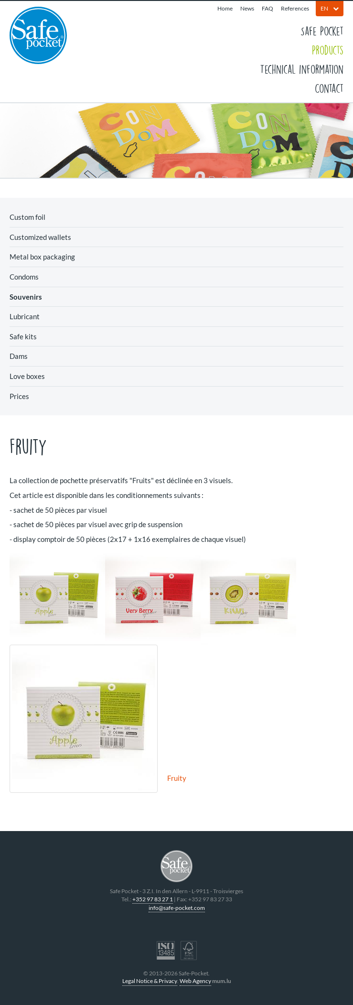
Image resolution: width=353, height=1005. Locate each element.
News (247, 8)
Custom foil (27, 217)
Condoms (24, 276)
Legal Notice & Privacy (149, 980)
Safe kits (23, 336)
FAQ (267, 8)
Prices (19, 396)
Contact (329, 88)
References (295, 8)
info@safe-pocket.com (177, 907)
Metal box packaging (42, 256)
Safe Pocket (321, 30)
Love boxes (27, 376)
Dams (19, 356)
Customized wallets (40, 237)
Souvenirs (26, 296)
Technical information (301, 69)
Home (225, 8)
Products (327, 49)
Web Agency (195, 980)
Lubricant (25, 316)
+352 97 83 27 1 (152, 899)
